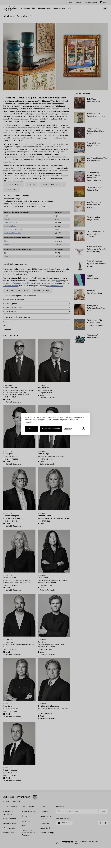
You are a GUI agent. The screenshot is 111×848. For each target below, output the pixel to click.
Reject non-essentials (51, 429)
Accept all (31, 429)
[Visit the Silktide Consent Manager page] (83, 429)
